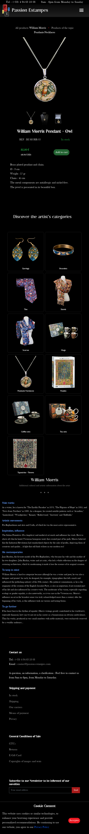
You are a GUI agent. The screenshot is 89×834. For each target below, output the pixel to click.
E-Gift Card (15, 755)
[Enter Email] (40, 790)
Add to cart (61, 152)
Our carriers (15, 707)
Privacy (13, 719)
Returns (13, 749)
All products (31, 28)
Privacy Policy (41, 827)
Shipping (13, 701)
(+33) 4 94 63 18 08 (24, 2)
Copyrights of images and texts (25, 761)
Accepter (74, 820)
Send (76, 790)
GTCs (12, 743)
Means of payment (19, 713)
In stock (13, 695)
